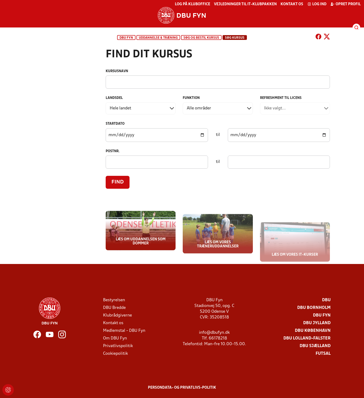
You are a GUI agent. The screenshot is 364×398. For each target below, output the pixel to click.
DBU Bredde (114, 308)
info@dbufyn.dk (214, 333)
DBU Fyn (126, 37)
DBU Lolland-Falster (307, 338)
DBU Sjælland (315, 346)
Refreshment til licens (281, 98)
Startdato (115, 123)
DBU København (313, 331)
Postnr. (113, 151)
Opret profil (345, 4)
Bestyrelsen (114, 300)
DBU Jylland (317, 323)
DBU (326, 300)
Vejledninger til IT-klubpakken (245, 4)
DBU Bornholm (314, 308)
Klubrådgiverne (117, 315)
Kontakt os (292, 4)
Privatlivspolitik (118, 346)
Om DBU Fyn (115, 338)
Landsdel (114, 98)
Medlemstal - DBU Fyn (124, 331)
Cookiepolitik (115, 354)
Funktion (191, 98)
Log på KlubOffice (192, 4)
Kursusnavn (117, 71)
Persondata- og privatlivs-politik (182, 387)
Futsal (323, 354)
